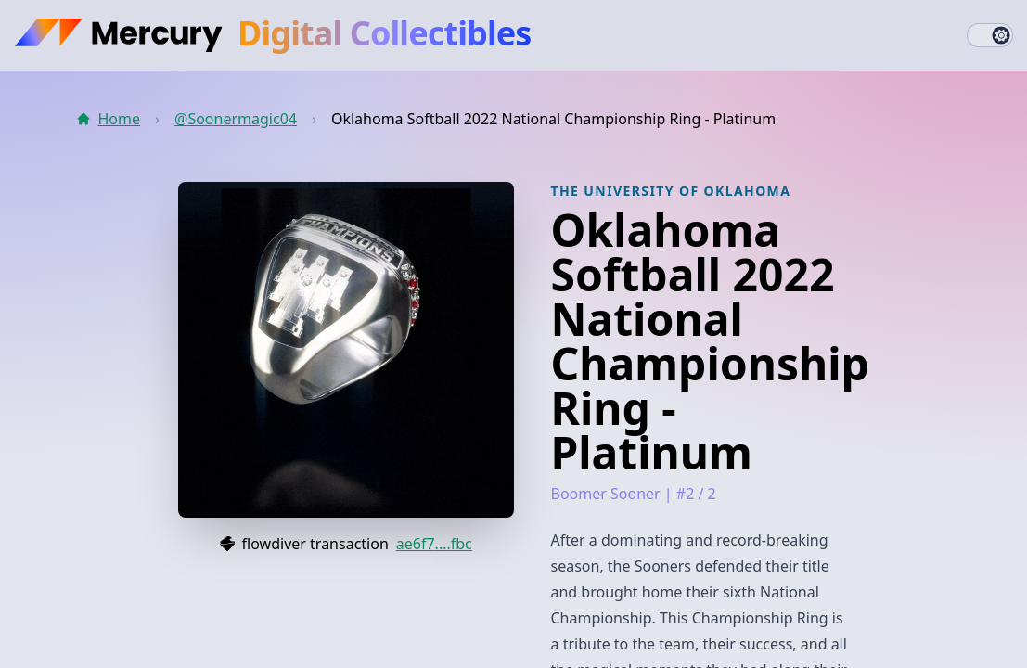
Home (108, 119)
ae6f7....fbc (434, 543)
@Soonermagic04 (235, 119)
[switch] (990, 35)
